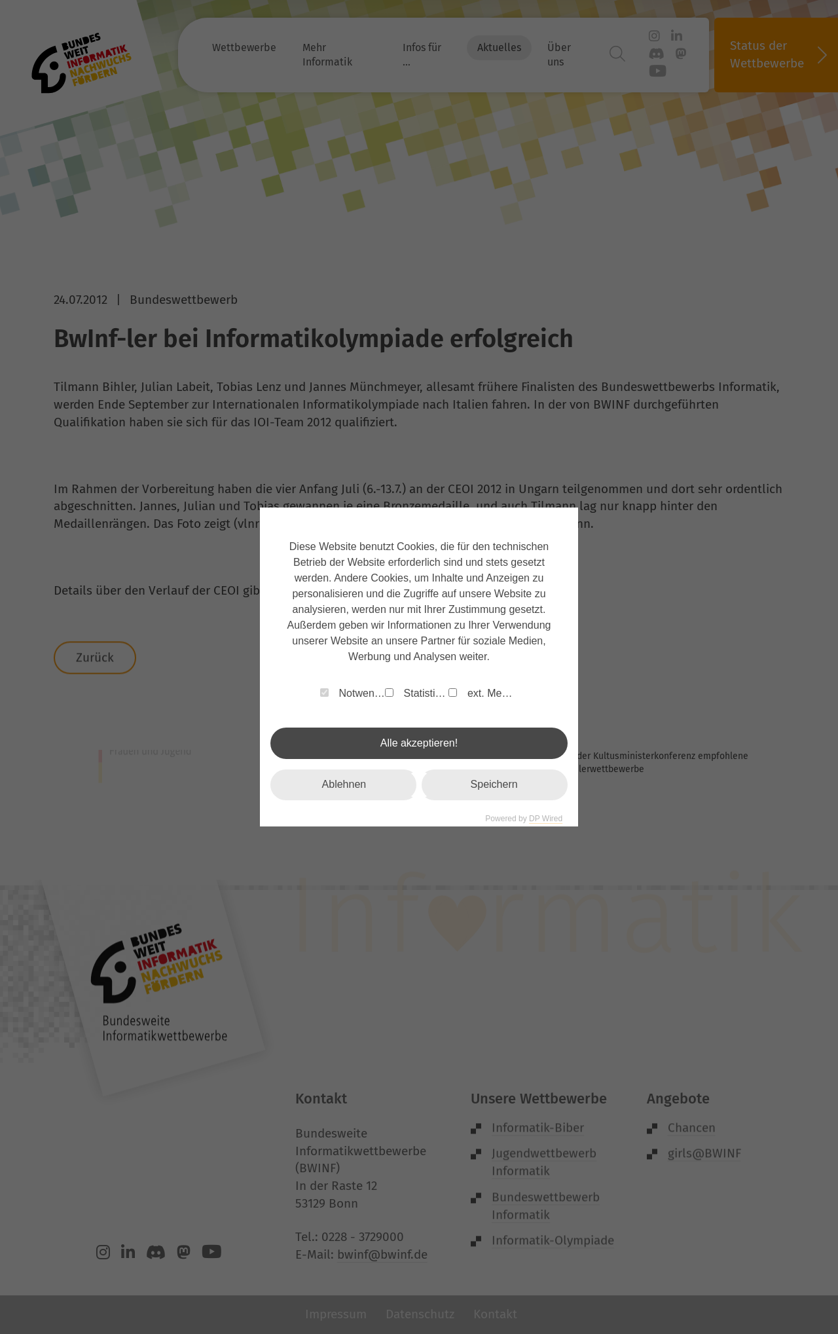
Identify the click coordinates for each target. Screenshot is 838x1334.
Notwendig (352, 693)
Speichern (494, 784)
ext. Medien (483, 693)
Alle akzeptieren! (419, 743)
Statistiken (416, 693)
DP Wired (545, 818)
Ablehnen (344, 784)
